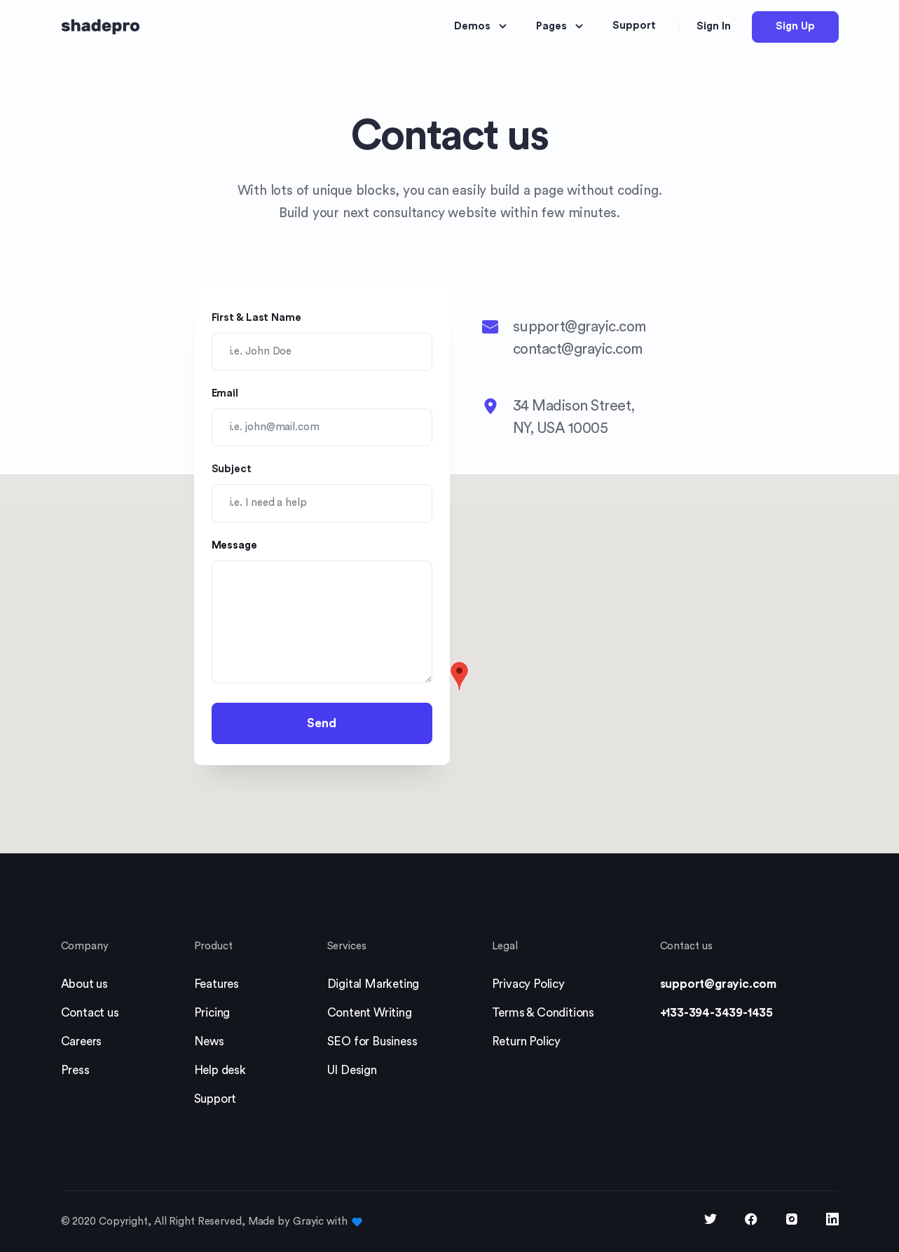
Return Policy (526, 1041)
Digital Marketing (373, 984)
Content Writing (369, 1013)
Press (75, 1070)
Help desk (220, 1070)
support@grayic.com (718, 984)
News (209, 1041)
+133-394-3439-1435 (716, 1013)
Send (321, 723)
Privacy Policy (528, 984)
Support (215, 1099)
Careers (81, 1041)
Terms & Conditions (543, 1013)
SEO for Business (372, 1041)
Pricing (212, 1013)
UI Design (352, 1070)
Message (234, 545)
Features (216, 984)
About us (84, 984)
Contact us (90, 1013)
